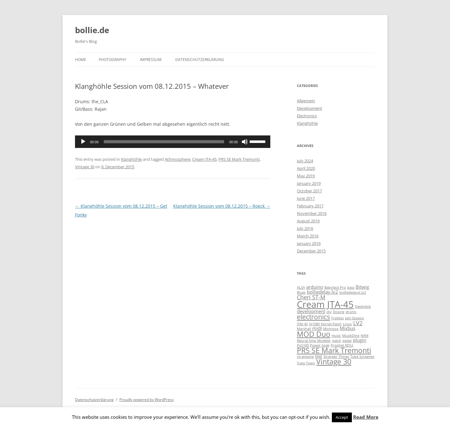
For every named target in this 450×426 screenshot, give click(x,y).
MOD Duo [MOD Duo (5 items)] (313, 334)
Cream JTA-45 (204, 159)
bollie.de (92, 30)
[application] (172, 141)
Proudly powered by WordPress (146, 399)
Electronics (307, 116)
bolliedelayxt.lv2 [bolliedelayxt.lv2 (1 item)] (352, 292)
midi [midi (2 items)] (317, 328)
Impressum (151, 59)
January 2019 (309, 183)
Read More (365, 417)
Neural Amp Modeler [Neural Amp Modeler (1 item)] (314, 340)
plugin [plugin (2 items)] (359, 340)
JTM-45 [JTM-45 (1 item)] (302, 324)
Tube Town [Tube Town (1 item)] (306, 363)
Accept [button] (342, 417)
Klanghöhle (131, 159)
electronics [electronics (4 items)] (313, 316)
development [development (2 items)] (311, 311)
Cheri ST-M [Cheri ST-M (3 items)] (311, 297)
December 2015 (311, 251)
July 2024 (305, 161)
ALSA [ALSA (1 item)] (301, 287)
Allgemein (306, 101)
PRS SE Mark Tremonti (239, 159)
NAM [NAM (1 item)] (364, 335)
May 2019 (306, 176)
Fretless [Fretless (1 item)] (337, 318)
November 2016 (312, 213)
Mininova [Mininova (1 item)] (330, 329)
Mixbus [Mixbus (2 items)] (347, 328)
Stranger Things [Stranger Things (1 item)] (336, 356)
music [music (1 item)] (336, 335)
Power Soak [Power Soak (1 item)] (319, 345)
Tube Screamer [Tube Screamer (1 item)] (362, 356)
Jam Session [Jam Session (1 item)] (354, 318)
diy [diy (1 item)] (329, 312)
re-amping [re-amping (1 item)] (305, 356)
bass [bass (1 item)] (350, 287)
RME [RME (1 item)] (318, 356)
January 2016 (309, 243)
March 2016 (307, 236)
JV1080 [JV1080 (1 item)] (314, 324)
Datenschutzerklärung (199, 59)
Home (80, 59)
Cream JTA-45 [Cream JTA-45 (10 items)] (325, 304)
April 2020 (306, 168)
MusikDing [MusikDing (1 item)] (350, 335)
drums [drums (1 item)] (351, 312)
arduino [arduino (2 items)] (314, 287)
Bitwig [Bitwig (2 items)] (362, 287)
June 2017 (306, 198)
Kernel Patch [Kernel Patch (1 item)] (331, 324)
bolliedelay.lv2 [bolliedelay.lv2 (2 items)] (322, 292)
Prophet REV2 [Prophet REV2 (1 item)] (342, 345)
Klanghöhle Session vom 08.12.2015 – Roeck (221, 206)
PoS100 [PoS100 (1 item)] (303, 345)
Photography (112, 59)
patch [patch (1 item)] (336, 340)
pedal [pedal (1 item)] (347, 340)
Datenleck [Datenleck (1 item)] (363, 306)
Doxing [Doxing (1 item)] (338, 312)
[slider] (164, 141)
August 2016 (308, 221)
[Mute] (245, 142)
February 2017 (310, 206)
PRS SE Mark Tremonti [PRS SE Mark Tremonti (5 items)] (334, 350)
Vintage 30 (84, 167)
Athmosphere (177, 159)
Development (309, 108)
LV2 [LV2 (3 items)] (357, 323)
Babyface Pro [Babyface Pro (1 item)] (335, 287)
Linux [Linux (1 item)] (347, 324)
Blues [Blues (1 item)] (301, 292)
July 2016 (305, 228)
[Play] (83, 142)
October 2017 (309, 191)
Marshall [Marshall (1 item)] (304, 329)
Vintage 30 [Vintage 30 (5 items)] (333, 362)
